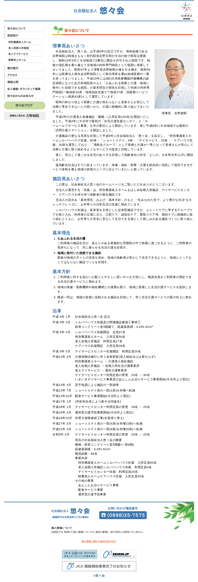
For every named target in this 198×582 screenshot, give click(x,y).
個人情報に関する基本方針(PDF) (99, 541)
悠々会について (25, 28)
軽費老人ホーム (25, 60)
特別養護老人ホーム (25, 42)
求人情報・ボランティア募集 (25, 89)
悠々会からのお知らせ (25, 96)
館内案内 (25, 68)
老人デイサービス (25, 54)
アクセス (25, 75)
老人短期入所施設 (25, 48)
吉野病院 (25, 116)
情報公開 (25, 82)
